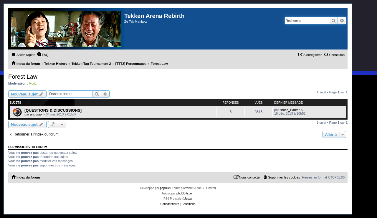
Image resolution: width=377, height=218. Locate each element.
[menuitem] (43, 54)
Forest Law (22, 76)
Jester (188, 198)
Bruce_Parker (290, 110)
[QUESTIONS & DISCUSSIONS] (53, 110)
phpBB (164, 188)
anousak (36, 114)
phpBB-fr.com (185, 193)
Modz (33, 83)
